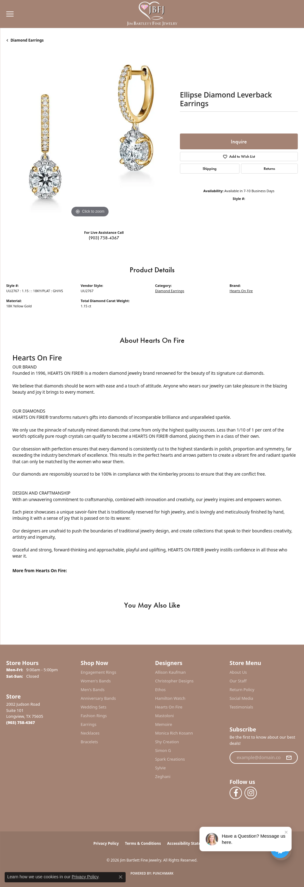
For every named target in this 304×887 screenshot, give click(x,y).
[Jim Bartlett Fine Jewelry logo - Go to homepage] (152, 14)
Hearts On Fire (241, 290)
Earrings (88, 724)
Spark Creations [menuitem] (170, 759)
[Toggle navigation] (8, 14)
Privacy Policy (106, 843)
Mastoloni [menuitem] (164, 715)
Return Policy (242, 689)
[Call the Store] (20, 722)
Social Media (241, 698)
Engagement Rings (98, 672)
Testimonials (241, 707)
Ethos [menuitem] (160, 689)
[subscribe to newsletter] (288, 757)
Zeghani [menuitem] (162, 776)
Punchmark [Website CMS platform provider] (163, 873)
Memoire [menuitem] (163, 724)
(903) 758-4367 (104, 238)
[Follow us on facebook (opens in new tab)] (236, 793)
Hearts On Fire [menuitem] (168, 707)
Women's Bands (96, 681)
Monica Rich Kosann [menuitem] (174, 733)
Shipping (210, 168)
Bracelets (89, 741)
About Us (238, 672)
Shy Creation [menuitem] (167, 741)
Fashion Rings (94, 715)
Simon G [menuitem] (163, 750)
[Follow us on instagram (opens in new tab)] (250, 793)
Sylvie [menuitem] (160, 768)
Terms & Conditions (143, 843)
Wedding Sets (93, 707)
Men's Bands (93, 689)
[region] (90, 135)
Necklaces (90, 733)
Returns (269, 168)
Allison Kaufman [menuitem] (170, 672)
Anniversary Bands (98, 698)
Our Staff (238, 681)
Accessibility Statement (189, 843)
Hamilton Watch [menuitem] (170, 698)
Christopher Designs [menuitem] (174, 681)
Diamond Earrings (27, 40)
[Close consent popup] (121, 877)
